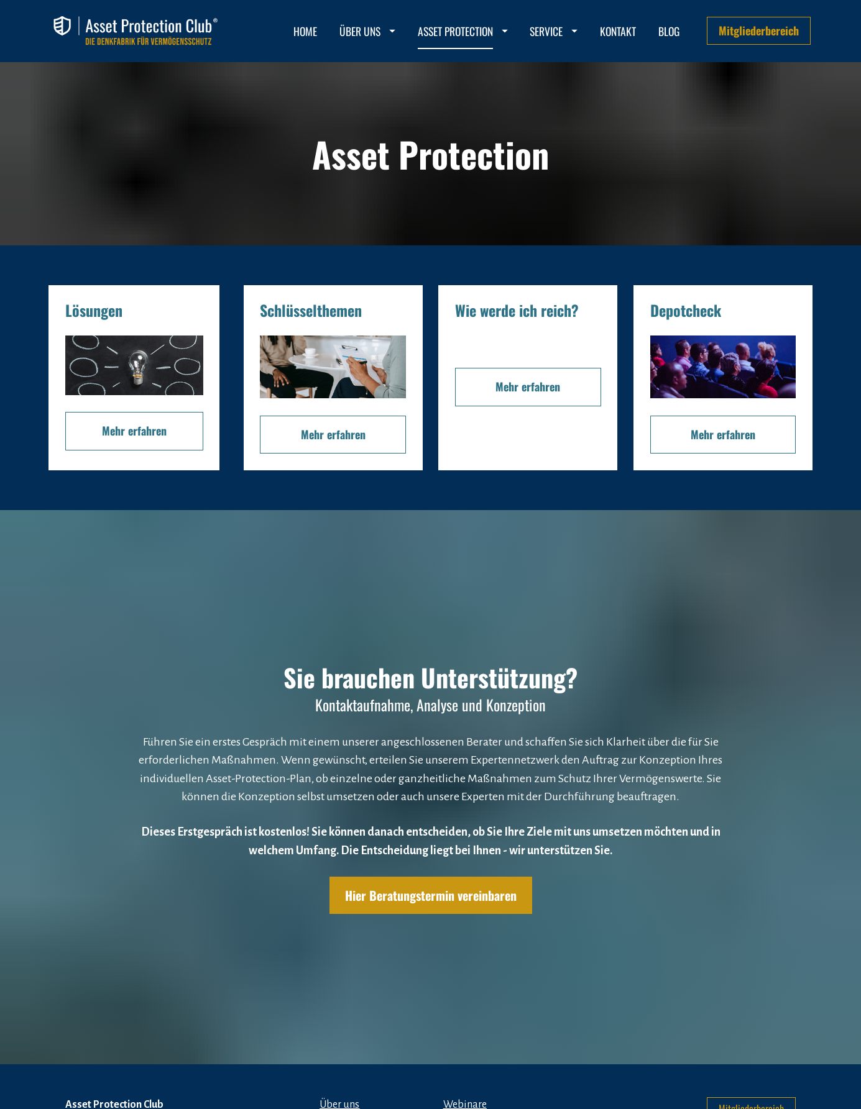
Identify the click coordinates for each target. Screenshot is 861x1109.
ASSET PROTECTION (463, 31)
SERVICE (554, 31)
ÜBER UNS (367, 31)
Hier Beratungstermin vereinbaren (431, 868)
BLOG (668, 31)
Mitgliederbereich (759, 30)
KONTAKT (618, 31)
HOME (305, 31)
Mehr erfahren (134, 430)
